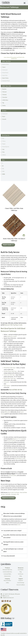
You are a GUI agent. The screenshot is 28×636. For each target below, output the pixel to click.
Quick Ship (4, 75)
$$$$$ (3, 174)
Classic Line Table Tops (9, 374)
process (18, 524)
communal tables (12, 475)
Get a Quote (13, 494)
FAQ (18, 494)
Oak (3, 149)
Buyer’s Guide (11, 492)
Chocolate (4, 97)
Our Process (16, 492)
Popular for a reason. (12, 336)
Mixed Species (5, 146)
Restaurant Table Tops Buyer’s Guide (13, 325)
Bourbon (4, 89)
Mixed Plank (5, 72)
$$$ (3, 168)
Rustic (3, 116)
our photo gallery (12, 440)
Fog (3, 102)
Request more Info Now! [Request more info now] (8, 497)
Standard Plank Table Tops (10, 371)
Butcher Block (5, 64)
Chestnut (4, 94)
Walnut (4, 154)
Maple (3, 144)
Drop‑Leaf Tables (13, 389)
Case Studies (7, 494)
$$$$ (3, 171)
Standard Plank (6, 80)
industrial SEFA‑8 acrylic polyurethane (16, 261)
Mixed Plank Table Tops (9, 367)
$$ (2, 165)
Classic (3, 67)
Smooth (4, 119)
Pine (3, 152)
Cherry (3, 141)
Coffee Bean (5, 100)
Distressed (4, 70)
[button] (24, 3)
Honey (4, 105)
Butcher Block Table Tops (10, 378)
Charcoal (4, 91)
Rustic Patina (5, 78)
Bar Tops (20, 389)
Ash (3, 138)
